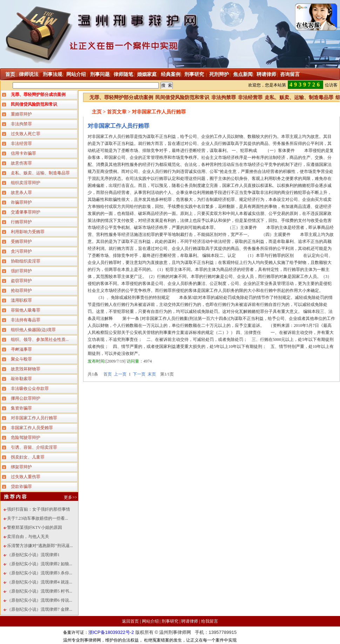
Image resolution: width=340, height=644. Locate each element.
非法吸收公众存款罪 (30, 388)
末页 (152, 374)
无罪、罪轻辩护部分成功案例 (121, 97)
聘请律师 (266, 74)
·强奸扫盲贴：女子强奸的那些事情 (38, 509)
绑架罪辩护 (21, 466)
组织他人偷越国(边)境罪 (33, 329)
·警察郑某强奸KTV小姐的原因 (34, 527)
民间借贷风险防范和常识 (182, 97)
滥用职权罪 (21, 300)
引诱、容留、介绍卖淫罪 (34, 447)
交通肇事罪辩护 (25, 212)
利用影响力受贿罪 (28, 231)
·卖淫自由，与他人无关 (27, 536)
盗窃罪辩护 (21, 280)
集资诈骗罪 (21, 408)
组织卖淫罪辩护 (25, 182)
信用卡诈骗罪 (23, 153)
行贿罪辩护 (21, 221)
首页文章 (117, 111)
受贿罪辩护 (21, 241)
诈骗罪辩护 (21, 202)
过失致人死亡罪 (25, 133)
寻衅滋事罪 (21, 349)
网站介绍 (76, 74)
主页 (97, 111)
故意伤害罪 (21, 163)
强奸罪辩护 (21, 270)
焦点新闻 (243, 74)
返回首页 (130, 621)
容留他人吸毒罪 (25, 310)
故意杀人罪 (21, 192)
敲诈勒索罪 (21, 378)
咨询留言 (290, 74)
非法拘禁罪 (21, 123)
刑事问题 (100, 74)
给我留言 (209, 621)
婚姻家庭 (147, 74)
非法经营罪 (21, 143)
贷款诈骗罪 (21, 486)
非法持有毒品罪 (25, 319)
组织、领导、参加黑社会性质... (40, 339)
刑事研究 (194, 74)
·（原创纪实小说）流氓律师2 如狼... (39, 563)
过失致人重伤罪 (25, 476)
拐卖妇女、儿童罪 (28, 457)
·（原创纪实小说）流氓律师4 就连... (39, 582)
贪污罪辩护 (21, 251)
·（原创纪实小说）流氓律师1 (33, 554)
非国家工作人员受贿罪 (32, 427)
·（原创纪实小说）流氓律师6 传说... (39, 600)
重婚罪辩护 (21, 114)
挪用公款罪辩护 (25, 398)
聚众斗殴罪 (21, 359)
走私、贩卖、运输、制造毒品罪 (40, 172)
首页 (10, 74)
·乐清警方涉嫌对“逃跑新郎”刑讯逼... (39, 545)
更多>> (70, 497)
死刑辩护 (219, 74)
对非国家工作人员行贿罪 (34, 417)
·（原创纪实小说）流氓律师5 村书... (39, 591)
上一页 (120, 374)
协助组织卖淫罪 (25, 261)
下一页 (139, 374)
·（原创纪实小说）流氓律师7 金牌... (39, 609)
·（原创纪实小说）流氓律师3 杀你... (39, 572)
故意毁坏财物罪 (25, 368)
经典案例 (171, 74)
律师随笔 (123, 74)
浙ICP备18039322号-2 (111, 632)
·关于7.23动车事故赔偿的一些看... (37, 518)
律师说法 (29, 74)
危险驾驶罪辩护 (25, 437)
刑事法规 (52, 74)
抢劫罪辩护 (21, 290)
